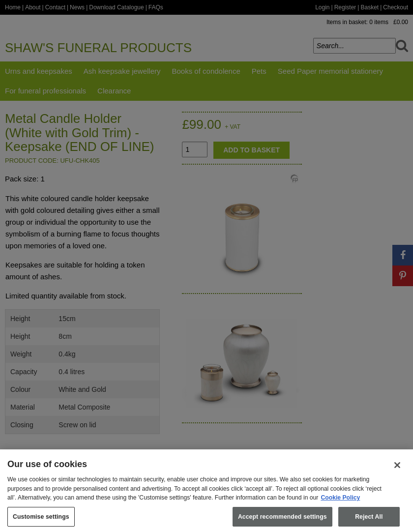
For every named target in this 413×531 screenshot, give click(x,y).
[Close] (397, 471)
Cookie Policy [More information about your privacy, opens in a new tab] (340, 504)
